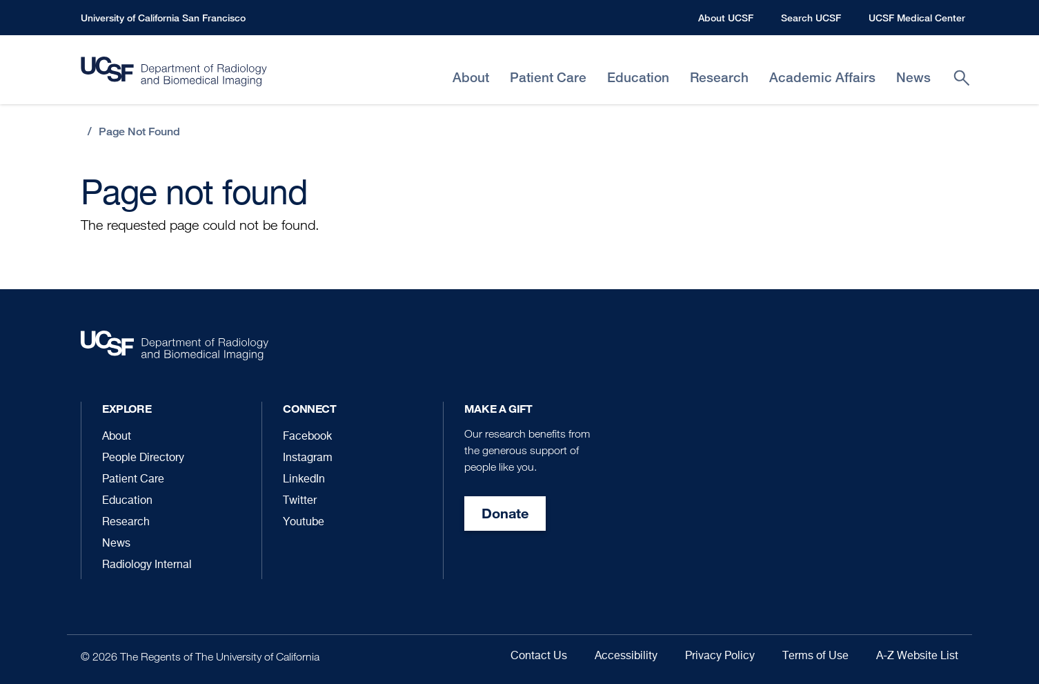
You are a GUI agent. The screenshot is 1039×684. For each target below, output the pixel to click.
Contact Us (539, 656)
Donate (505, 513)
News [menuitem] (913, 77)
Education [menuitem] (638, 77)
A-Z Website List (917, 656)
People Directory (143, 458)
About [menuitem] (471, 77)
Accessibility (626, 656)
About (116, 436)
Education (127, 501)
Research (126, 522)
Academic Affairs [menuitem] (822, 77)
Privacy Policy (720, 656)
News (116, 543)
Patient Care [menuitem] (548, 77)
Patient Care (133, 479)
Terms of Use (815, 656)
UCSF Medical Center (917, 17)
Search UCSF (811, 17)
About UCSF (725, 17)
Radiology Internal (147, 565)
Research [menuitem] (719, 77)
